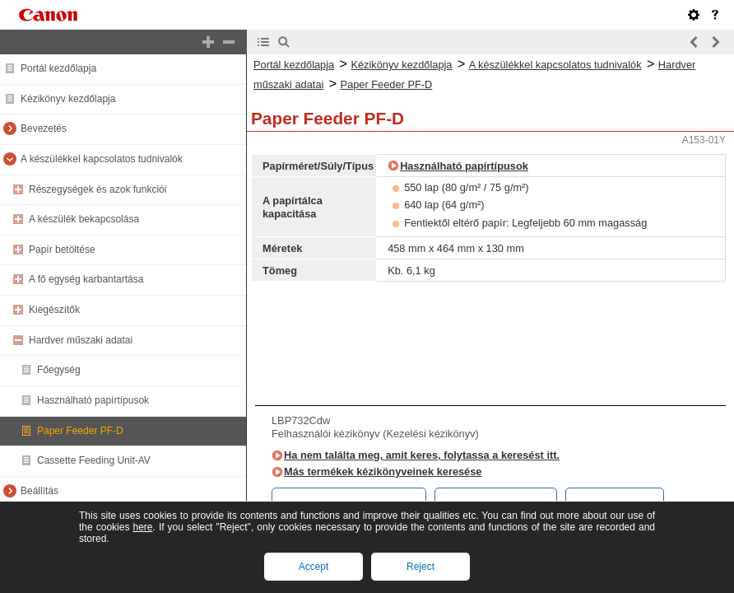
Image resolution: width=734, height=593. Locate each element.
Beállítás (39, 491)
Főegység (59, 370)
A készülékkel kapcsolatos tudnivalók (102, 159)
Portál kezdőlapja (58, 68)
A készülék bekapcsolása (84, 219)
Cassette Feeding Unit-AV (94, 460)
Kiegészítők (54, 309)
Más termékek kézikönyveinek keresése (382, 471)
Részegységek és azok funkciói (97, 189)
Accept (314, 566)
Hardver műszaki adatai (80, 340)
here (142, 527)
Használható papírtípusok (93, 400)
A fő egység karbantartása (86, 279)
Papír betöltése (62, 249)
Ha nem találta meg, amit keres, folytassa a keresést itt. (422, 455)
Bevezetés (44, 128)
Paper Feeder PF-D (80, 431)
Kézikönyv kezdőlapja (68, 99)
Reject (420, 566)
